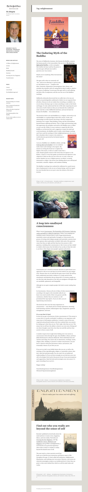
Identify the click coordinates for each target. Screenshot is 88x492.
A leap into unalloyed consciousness (49, 225)
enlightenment (67, 181)
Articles (8, 65)
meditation (67, 380)
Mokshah (44, 475)
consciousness (54, 380)
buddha (57, 181)
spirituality (56, 182)
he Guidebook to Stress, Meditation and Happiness (46, 441)
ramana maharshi (51, 381)
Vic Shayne (10, 12)
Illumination (63, 474)
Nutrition (8, 73)
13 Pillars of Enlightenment (12, 63)
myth (73, 181)
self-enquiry (66, 381)
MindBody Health (10, 70)
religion (38, 182)
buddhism (61, 181)
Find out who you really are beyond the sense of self (53, 427)
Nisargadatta (39, 381)
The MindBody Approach (12, 92)
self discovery (43, 182)
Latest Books (9, 89)
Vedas (66, 475)
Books (7, 68)
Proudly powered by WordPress (43, 488)
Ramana (45, 381)
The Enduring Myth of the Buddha (51, 54)
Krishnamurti (69, 474)
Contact (8, 87)
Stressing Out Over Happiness (13, 75)
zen (60, 182)
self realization (50, 182)
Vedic (69, 475)
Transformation (10, 78)
